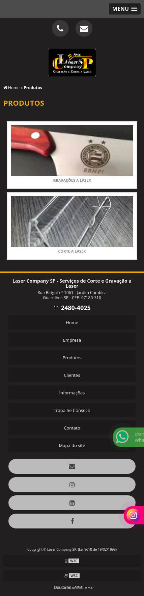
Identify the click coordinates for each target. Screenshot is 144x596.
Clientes (72, 375)
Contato (72, 428)
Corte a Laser (72, 251)
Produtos (72, 358)
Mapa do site (72, 445)
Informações (72, 393)
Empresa (72, 340)
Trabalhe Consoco (72, 410)
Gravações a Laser (72, 180)
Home (72, 322)
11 (72, 308)
